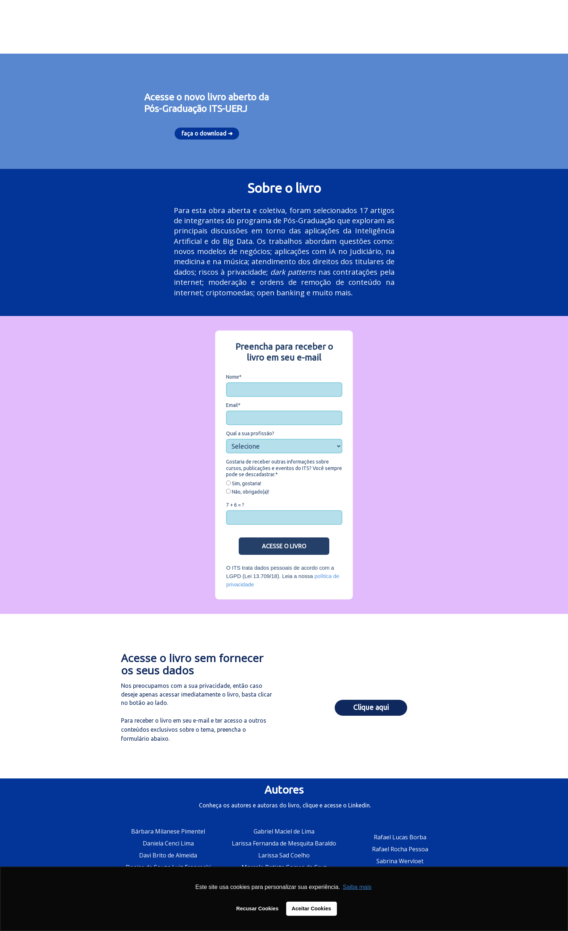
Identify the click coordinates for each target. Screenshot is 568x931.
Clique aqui (371, 707)
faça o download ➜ (207, 133)
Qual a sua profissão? (250, 433)
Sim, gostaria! (243, 483)
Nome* (234, 377)
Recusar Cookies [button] (257, 908)
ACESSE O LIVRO (284, 546)
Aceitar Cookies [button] (311, 908)
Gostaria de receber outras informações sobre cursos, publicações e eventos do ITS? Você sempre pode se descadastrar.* (284, 468)
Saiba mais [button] (357, 887)
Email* (233, 405)
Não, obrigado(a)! (247, 492)
